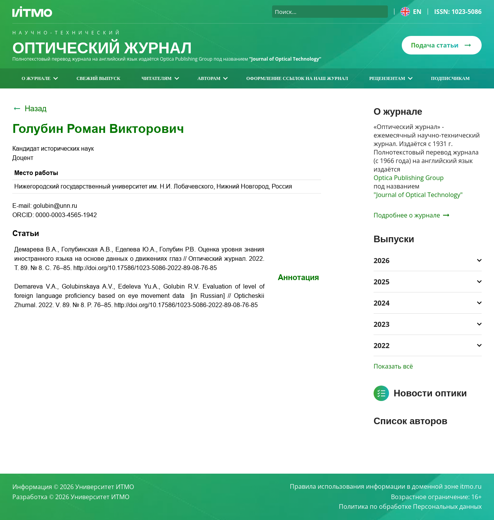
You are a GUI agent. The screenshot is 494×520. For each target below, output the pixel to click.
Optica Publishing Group (409, 177)
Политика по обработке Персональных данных (410, 507)
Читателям (160, 78)
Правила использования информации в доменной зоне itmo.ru (386, 487)
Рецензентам (391, 78)
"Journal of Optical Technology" (418, 194)
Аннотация (298, 277)
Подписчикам (450, 78)
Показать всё (393, 366)
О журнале (40, 78)
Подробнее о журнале (411, 215)
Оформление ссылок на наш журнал (297, 78)
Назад (29, 108)
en (411, 11)
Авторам (213, 78)
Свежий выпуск (98, 78)
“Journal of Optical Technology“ (285, 59)
